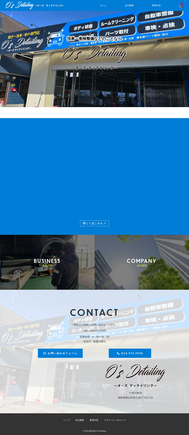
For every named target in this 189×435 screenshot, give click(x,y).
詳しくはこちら (94, 223)
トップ (66, 420)
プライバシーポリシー (115, 420)
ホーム (103, 5)
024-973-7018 (130, 353)
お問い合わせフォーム (60, 353)
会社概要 (129, 5)
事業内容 (156, 5)
